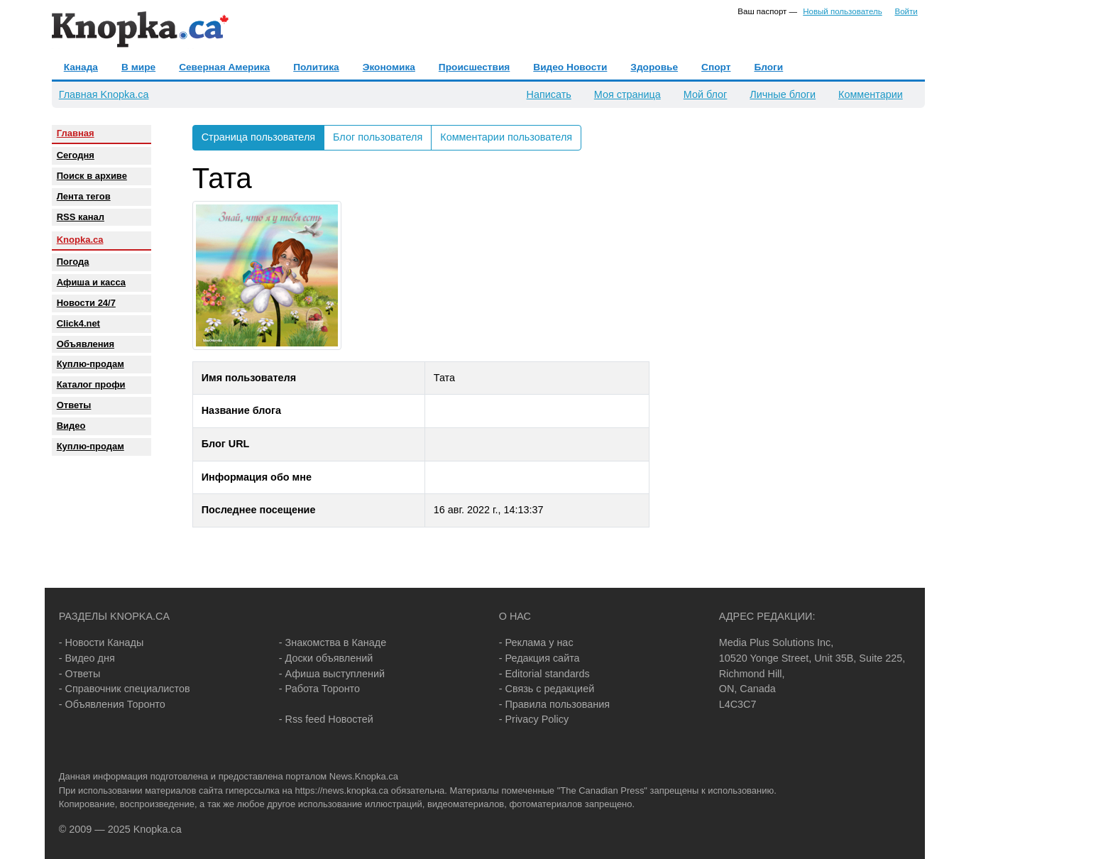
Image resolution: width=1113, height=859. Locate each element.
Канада (81, 67)
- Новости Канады (101, 642)
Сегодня (75, 155)
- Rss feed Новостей (326, 719)
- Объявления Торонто (112, 704)
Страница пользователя (258, 137)
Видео (71, 425)
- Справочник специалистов (124, 688)
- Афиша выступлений (332, 673)
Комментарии (870, 94)
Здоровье (654, 67)
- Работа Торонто (319, 688)
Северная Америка (224, 67)
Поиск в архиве (92, 175)
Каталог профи (91, 384)
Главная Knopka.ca (104, 94)
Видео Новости (570, 67)
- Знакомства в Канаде (332, 642)
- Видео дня (87, 658)
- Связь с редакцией (546, 688)
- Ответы (80, 673)
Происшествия (474, 67)
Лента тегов (84, 196)
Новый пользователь (842, 11)
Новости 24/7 (86, 302)
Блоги (768, 67)
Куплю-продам (90, 364)
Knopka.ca (80, 239)
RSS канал (80, 217)
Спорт (715, 67)
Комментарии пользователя (506, 137)
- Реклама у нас (536, 642)
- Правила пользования (554, 704)
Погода (73, 261)
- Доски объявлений (326, 658)
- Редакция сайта (539, 658)
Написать (549, 94)
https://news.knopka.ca (341, 790)
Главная (75, 133)
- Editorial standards (544, 673)
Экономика (389, 67)
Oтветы (74, 405)
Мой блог (706, 94)
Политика (316, 67)
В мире (138, 67)
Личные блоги (783, 94)
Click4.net (78, 323)
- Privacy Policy (534, 719)
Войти (905, 11)
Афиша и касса (91, 282)
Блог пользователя (377, 137)
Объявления (85, 344)
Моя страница (627, 94)
